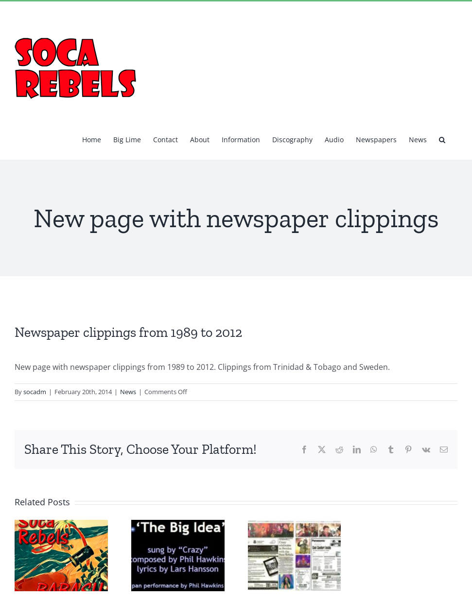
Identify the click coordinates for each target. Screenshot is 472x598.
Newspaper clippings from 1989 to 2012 (128, 332)
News (128, 391)
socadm (34, 391)
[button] (442, 138)
